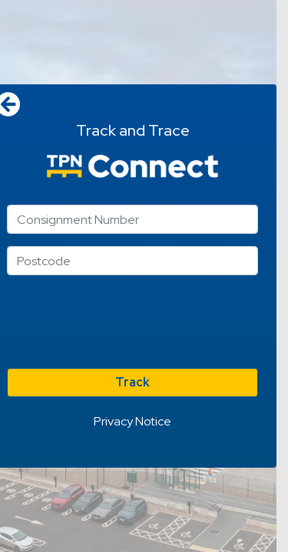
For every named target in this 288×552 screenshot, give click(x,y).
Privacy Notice (132, 421)
